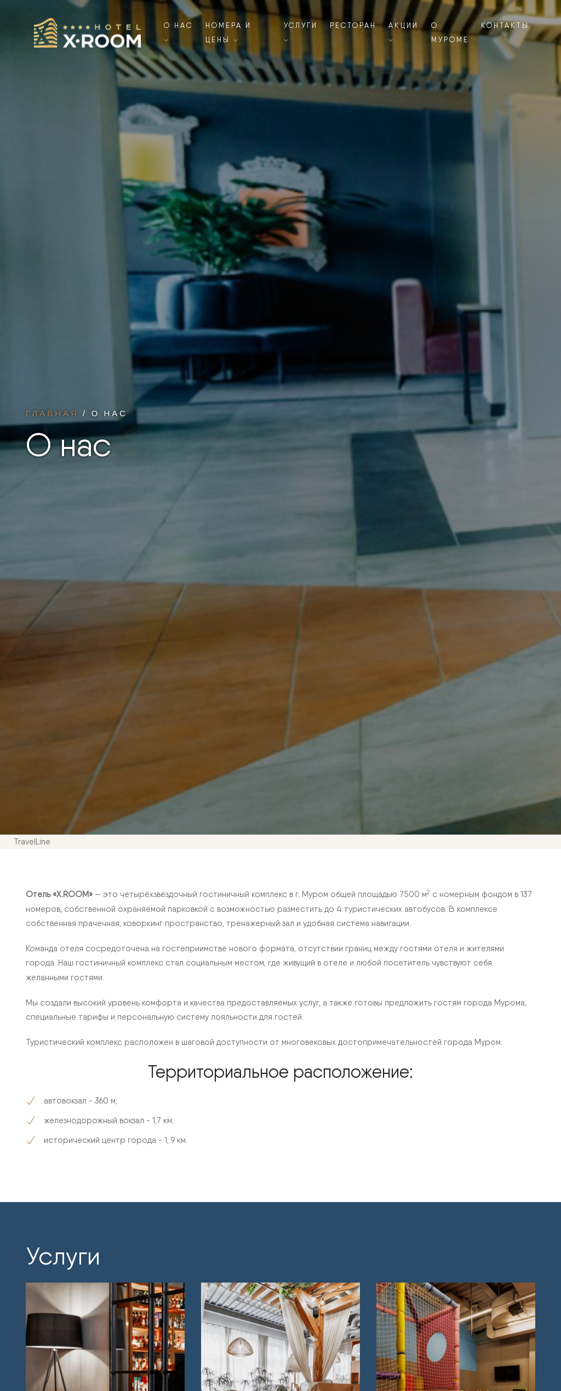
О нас (178, 32)
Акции (403, 32)
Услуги (301, 32)
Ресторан (353, 25)
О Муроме (450, 32)
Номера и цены (228, 32)
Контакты (505, 25)
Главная (52, 413)
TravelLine (32, 842)
